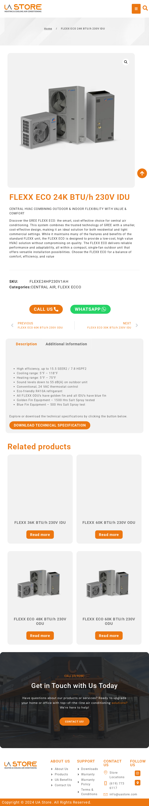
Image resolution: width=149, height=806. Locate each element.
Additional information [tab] (66, 344)
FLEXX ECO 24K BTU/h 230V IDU (83, 28)
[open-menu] (136, 9)
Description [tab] (26, 344)
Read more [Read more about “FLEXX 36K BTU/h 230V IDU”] (40, 534)
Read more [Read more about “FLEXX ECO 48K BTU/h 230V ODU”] (40, 635)
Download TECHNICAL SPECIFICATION (50, 425)
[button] (125, 62)
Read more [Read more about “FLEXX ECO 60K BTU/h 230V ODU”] (109, 635)
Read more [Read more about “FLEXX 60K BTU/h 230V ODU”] (109, 534)
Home (48, 28)
